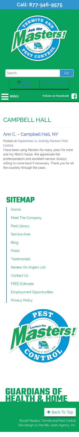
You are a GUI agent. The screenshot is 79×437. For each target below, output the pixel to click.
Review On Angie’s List (28, 267)
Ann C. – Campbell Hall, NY (30, 134)
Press (15, 251)
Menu (14, 96)
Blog (14, 243)
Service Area (21, 234)
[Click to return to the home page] (39, 38)
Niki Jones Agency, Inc (59, 425)
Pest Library (20, 226)
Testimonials (21, 259)
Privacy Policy (22, 300)
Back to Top (60, 412)
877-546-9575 (45, 4)
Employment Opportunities (32, 292)
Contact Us (19, 276)
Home (16, 209)
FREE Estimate (22, 284)
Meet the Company (26, 218)
